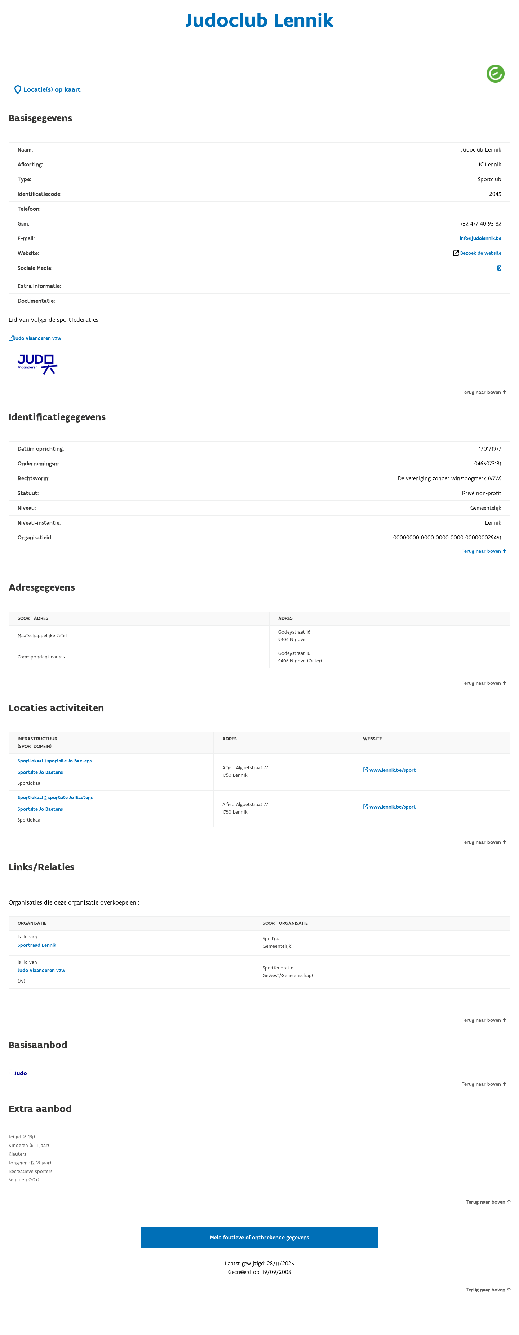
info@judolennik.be (480, 238)
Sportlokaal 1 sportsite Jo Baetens (55, 761)
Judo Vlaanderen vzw (35, 338)
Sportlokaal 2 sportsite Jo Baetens (55, 798)
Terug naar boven (484, 392)
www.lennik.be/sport (389, 770)
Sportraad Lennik (37, 945)
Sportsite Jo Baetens (40, 772)
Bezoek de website (480, 253)
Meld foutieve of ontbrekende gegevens (259, 1237)
